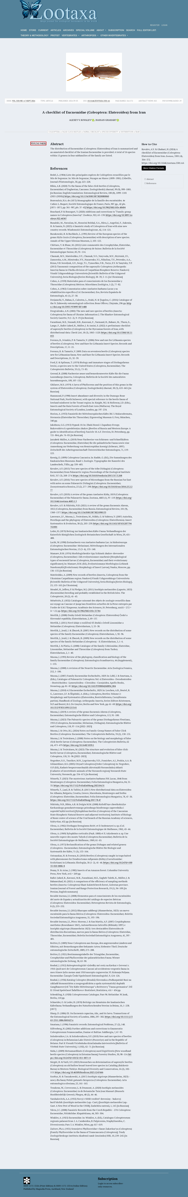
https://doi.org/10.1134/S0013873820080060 (86, 196)
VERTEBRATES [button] (70, 35)
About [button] (101, 30)
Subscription (116, 30)
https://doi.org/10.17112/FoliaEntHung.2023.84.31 (79, 785)
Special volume (85, 30)
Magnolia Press (43, 1188)
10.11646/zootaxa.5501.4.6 (98, 101)
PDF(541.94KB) (38, 143)
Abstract (150, 179)
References (151, 183)
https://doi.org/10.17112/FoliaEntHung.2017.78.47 (75, 799)
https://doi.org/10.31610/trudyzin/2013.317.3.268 (97, 475)
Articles (56, 30)
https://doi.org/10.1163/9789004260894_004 (94, 686)
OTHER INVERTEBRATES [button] (113, 35)
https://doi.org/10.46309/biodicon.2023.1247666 (79, 1072)
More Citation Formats (153, 168)
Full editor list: (146, 30)
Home (24, 30)
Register (154, 25)
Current (43, 30)
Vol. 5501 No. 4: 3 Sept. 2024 (23, 101)
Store (32, 30)
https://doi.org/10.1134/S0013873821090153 (84, 512)
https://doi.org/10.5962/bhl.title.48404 (105, 207)
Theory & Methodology (34, 35)
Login (164, 25)
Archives (68, 30)
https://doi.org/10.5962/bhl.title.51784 (80, 610)
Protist (55, 35)
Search (130, 30)
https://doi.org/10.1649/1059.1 (78, 745)
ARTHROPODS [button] (89, 35)
